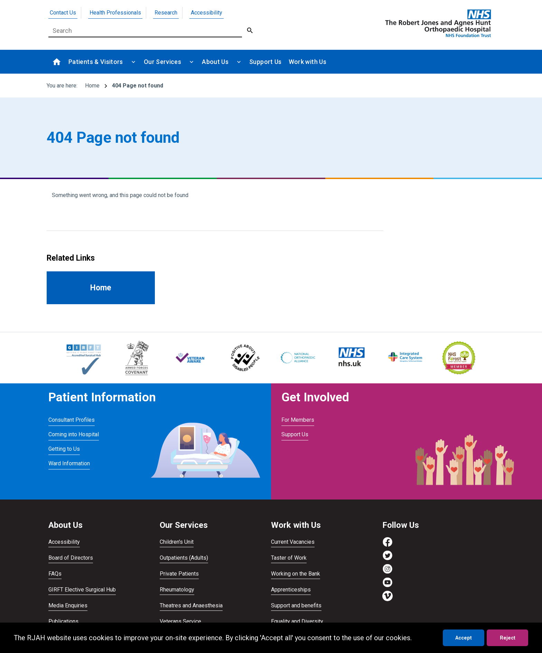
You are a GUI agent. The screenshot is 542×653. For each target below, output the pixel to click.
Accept (463, 638)
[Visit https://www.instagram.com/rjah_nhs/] (387, 572)
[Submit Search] (250, 30)
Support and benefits (296, 605)
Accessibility (206, 12)
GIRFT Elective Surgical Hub (82, 589)
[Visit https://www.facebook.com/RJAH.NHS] (387, 545)
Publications (63, 621)
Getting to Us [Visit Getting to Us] (64, 449)
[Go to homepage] (437, 23)
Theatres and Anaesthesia (191, 605)
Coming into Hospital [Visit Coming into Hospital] (73, 434)
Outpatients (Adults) (184, 557)
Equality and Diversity (297, 621)
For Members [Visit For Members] (297, 420)
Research (166, 12)
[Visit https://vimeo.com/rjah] (387, 599)
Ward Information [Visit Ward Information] (69, 463)
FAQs (55, 573)
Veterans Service (180, 621)
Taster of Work (289, 557)
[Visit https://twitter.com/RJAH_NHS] (387, 559)
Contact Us (63, 12)
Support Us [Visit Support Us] (294, 434)
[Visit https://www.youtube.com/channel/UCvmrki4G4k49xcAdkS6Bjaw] (387, 585)
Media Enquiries (67, 605)
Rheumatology (177, 589)
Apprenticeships (291, 589)
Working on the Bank (295, 573)
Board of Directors (70, 557)
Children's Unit (177, 542)
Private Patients (179, 573)
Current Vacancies (293, 542)
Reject (507, 638)
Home (92, 85)
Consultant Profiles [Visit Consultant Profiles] (71, 420)
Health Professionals (115, 12)
